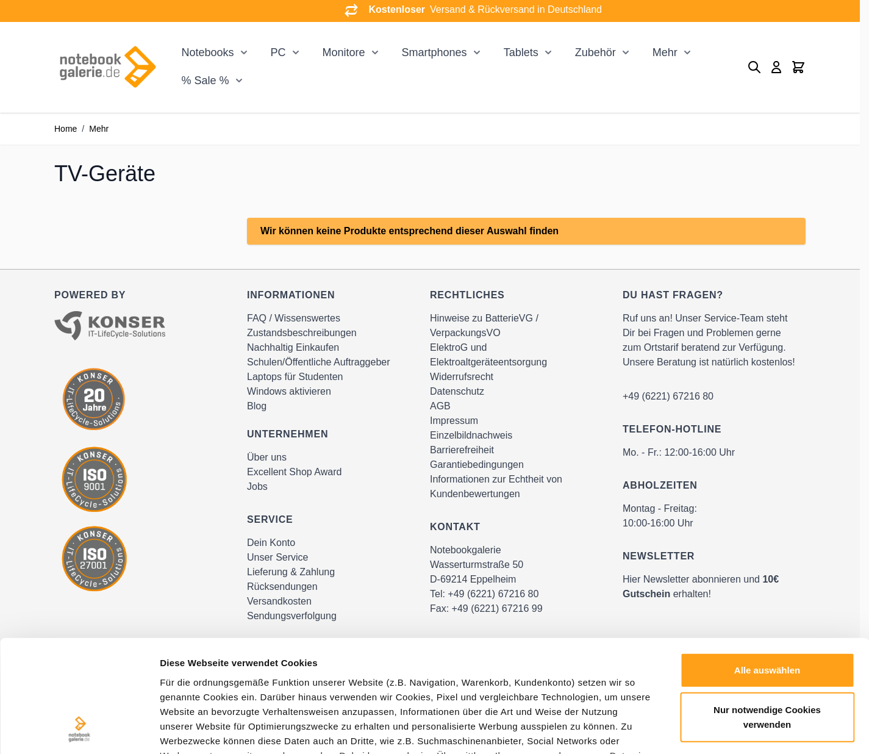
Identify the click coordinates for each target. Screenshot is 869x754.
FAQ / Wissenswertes (293, 318)
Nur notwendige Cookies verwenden (767, 614)
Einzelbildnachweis (471, 435)
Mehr (665, 52)
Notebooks (207, 52)
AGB (440, 406)
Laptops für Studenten (295, 377)
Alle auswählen (767, 567)
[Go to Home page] (107, 66)
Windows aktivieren (289, 391)
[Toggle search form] (754, 67)
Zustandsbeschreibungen (302, 333)
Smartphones (434, 52)
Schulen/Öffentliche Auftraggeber (318, 362)
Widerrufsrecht (461, 377)
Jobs (257, 486)
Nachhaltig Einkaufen (293, 347)
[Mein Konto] (776, 67)
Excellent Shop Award (294, 472)
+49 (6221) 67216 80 (668, 396)
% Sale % (205, 80)
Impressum (454, 420)
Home (65, 129)
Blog (256, 406)
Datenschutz (457, 391)
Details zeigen (648, 730)
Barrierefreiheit (462, 450)
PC (278, 52)
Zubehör (595, 52)
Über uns (267, 457)
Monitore (344, 52)
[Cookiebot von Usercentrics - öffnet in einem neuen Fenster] (79, 730)
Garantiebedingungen (477, 464)
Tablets (521, 52)
